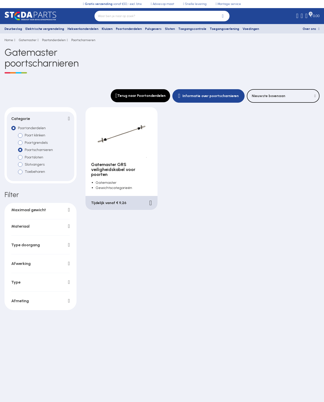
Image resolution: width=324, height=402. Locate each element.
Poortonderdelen (129, 29)
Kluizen (107, 29)
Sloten (170, 29)
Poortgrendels (36, 142)
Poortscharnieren (83, 40)
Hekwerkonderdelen (83, 29)
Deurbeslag (13, 29)
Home (8, 40)
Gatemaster (27, 40)
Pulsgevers (153, 29)
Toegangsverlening (224, 29)
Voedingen (251, 29)
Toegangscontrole (192, 29)
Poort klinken (35, 135)
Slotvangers (35, 164)
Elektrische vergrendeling (44, 29)
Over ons (309, 29)
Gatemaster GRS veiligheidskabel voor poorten (113, 169)
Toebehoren (35, 172)
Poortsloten (34, 157)
